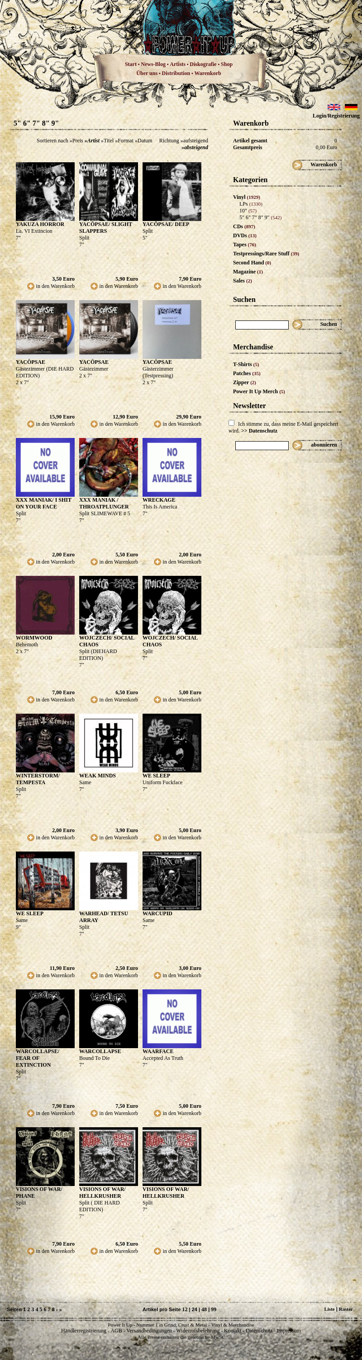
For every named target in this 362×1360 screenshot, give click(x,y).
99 (213, 1309)
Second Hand (252, 262)
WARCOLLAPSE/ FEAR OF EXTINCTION (37, 1058)
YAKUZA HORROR (40, 224)
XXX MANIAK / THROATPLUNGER (104, 503)
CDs (244, 226)
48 (204, 1309)
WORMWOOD (34, 638)
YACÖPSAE (30, 362)
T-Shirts (246, 364)
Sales (242, 281)
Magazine (248, 271)
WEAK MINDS (97, 775)
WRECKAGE (159, 500)
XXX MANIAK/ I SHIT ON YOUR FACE (43, 503)
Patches (247, 373)
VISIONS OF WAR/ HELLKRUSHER (102, 1192)
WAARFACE (158, 1051)
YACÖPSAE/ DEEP (166, 224)
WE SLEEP (156, 775)
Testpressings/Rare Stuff (266, 253)
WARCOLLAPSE (100, 1051)
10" (248, 210)
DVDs (245, 235)
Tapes (244, 244)
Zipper (244, 382)
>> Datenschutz (259, 431)
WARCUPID (157, 913)
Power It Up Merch (259, 391)
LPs (250, 204)
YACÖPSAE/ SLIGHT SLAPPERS (105, 227)
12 (184, 1309)
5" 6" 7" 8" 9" (260, 217)
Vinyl (246, 197)
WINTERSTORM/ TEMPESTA (38, 779)
